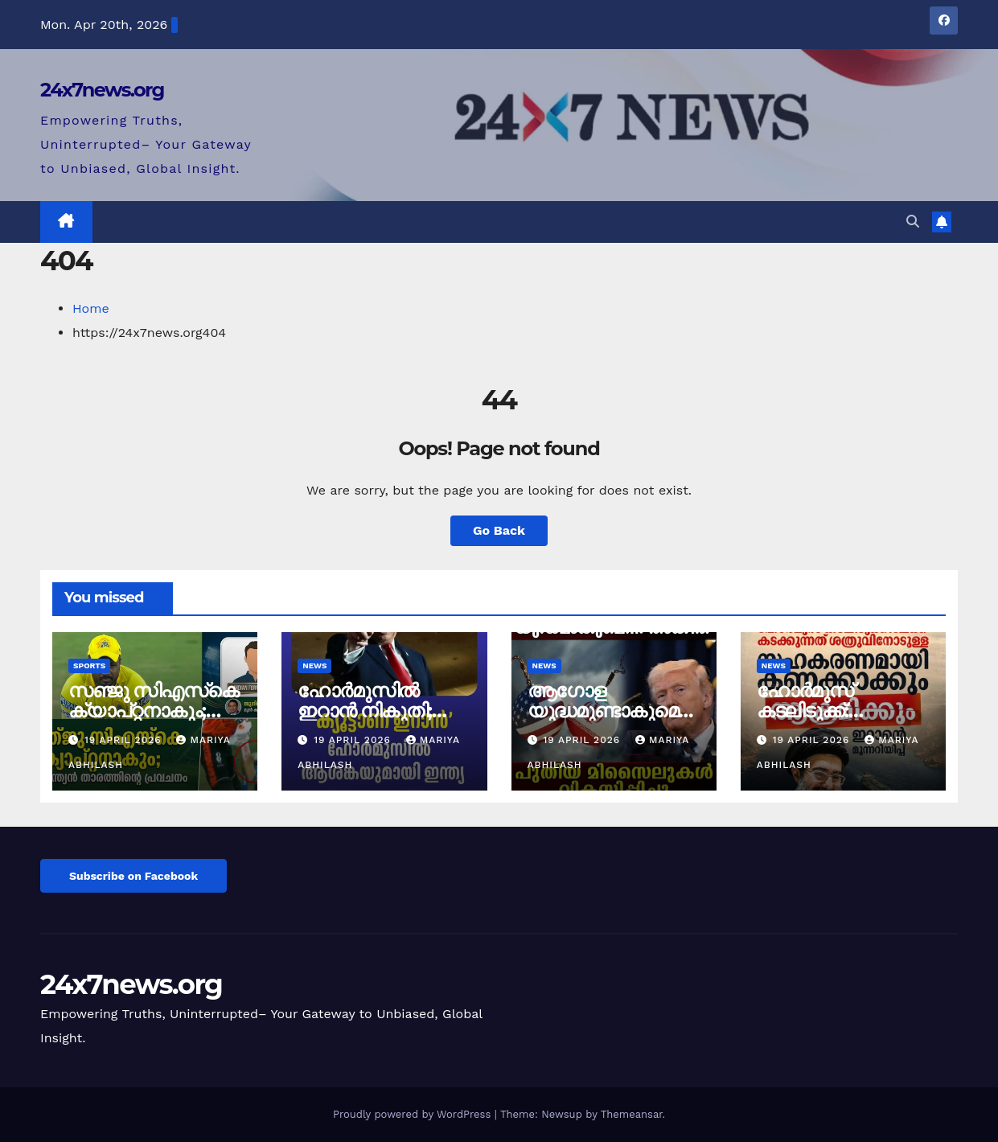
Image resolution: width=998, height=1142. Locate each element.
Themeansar (632, 1114)
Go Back (499, 530)
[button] (912, 221)
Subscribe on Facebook (133, 875)
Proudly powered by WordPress (414, 1114)
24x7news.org (102, 89)
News (314, 665)
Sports (89, 665)
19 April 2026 (125, 740)
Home (90, 308)
